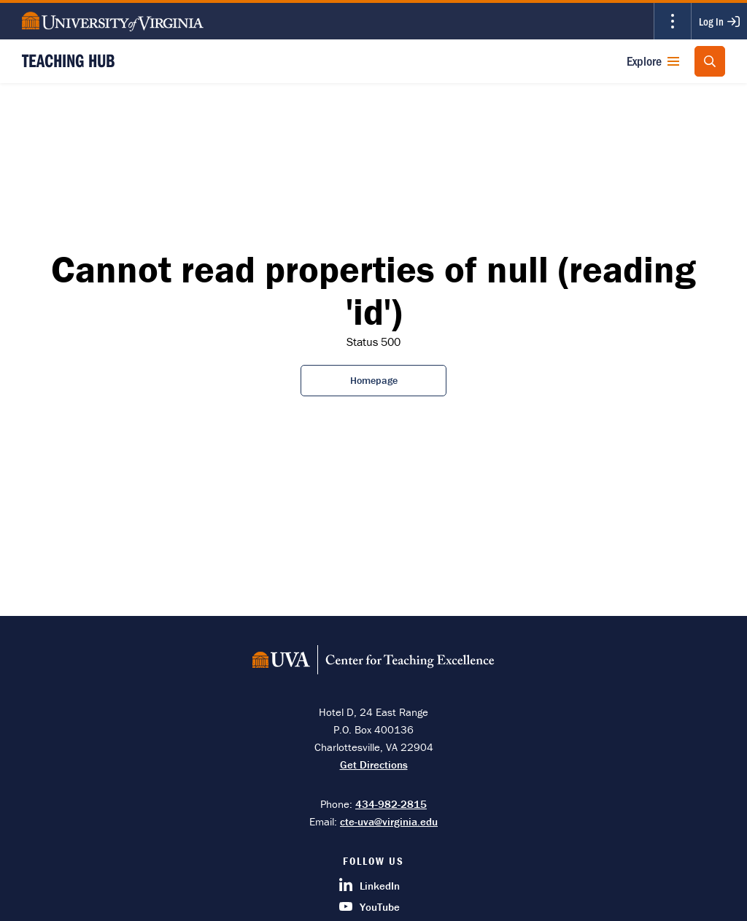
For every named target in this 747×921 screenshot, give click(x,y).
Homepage (374, 380)
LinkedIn (369, 885)
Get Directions (374, 764)
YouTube (369, 907)
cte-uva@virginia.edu (389, 821)
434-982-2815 (391, 804)
